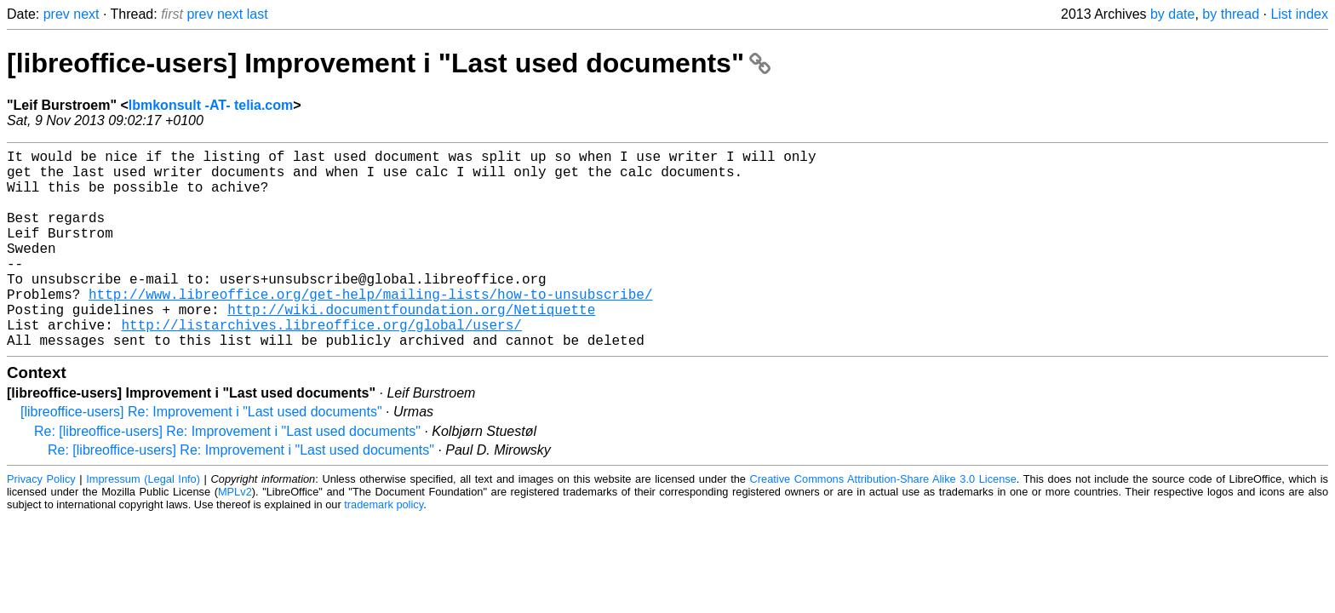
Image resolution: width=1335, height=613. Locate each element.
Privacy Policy (41, 523)
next (86, 14)
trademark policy (383, 548)
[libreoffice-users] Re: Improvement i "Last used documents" (201, 456)
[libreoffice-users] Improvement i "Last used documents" (389, 63)
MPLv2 (235, 536)
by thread (1230, 14)
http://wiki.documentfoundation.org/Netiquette (411, 346)
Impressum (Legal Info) (143, 523)
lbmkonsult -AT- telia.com (211, 105)
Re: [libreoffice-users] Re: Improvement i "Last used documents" (227, 475)
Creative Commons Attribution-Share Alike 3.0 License (883, 523)
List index (1299, 14)
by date (1172, 14)
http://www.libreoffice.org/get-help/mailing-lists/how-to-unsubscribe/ (370, 327)
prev (56, 14)
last (257, 14)
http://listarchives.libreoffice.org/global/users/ (321, 365)
